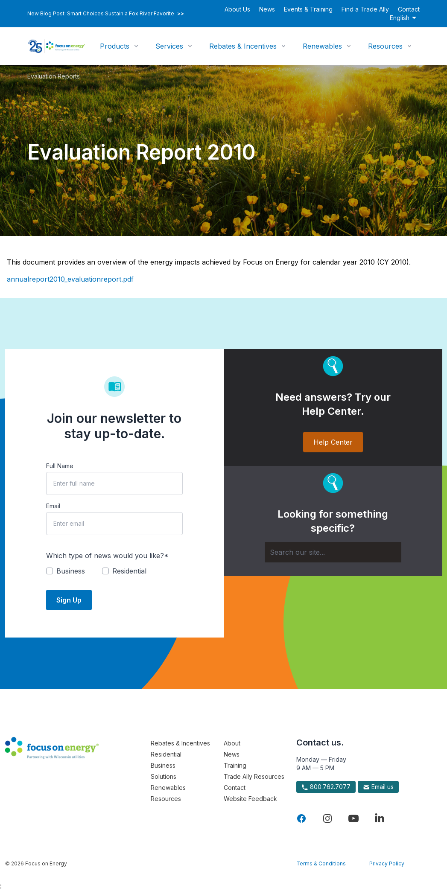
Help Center (333, 442)
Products (114, 46)
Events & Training (308, 9)
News (267, 9)
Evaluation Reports (53, 76)
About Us (237, 9)
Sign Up (69, 600)
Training (235, 765)
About (232, 743)
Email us (378, 787)
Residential (166, 754)
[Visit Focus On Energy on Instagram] (327, 818)
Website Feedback (250, 798)
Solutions (163, 776)
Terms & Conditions (321, 863)
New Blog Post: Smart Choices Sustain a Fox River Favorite (105, 13)
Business (163, 765)
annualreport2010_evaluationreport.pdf (70, 279)
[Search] (333, 552)
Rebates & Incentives (243, 46)
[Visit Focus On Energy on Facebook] (301, 818)
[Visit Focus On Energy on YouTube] (353, 818)
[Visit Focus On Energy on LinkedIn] (379, 818)
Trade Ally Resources (254, 776)
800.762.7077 (326, 787)
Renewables (322, 46)
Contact (409, 9)
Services (169, 46)
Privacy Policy (386, 863)
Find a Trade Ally (365, 9)
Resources (385, 46)
